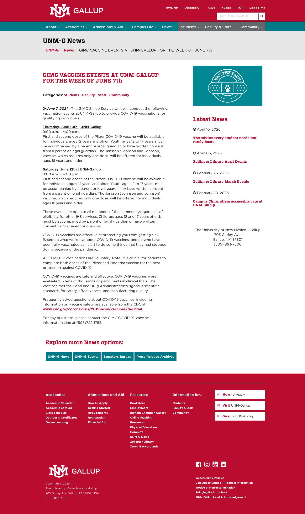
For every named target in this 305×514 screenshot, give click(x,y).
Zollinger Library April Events (220, 162)
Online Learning (57, 422)
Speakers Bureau (117, 357)
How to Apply (98, 403)
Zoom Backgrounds (144, 446)
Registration (96, 417)
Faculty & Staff (219, 27)
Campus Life (144, 27)
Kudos (226, 8)
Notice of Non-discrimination (215, 487)
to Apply (231, 394)
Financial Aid (97, 422)
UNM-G (52, 50)
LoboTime (257, 8)
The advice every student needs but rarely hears (224, 140)
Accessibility (210, 477)
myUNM (172, 8)
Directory (193, 8)
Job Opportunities (208, 482)
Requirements (98, 412)
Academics (76, 27)
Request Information (239, 482)
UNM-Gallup (233, 405)
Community (250, 27)
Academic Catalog (59, 407)
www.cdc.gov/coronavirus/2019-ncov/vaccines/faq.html (92, 309)
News (168, 27)
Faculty (88, 95)
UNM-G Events (86, 357)
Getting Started (99, 407)
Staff (102, 95)
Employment (139, 407)
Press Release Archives (155, 357)
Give (212, 8)
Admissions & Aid (109, 27)
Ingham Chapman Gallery (148, 412)
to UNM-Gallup (235, 416)
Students (190, 27)
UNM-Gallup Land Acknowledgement (221, 497)
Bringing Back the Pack (211, 492)
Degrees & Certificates (61, 417)
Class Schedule (56, 412)
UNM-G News (59, 357)
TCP (240, 8)
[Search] (261, 17)
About (52, 27)
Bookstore (137, 403)
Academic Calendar (60, 403)
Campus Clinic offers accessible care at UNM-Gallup (227, 203)
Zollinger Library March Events (221, 181)
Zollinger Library (142, 441)
